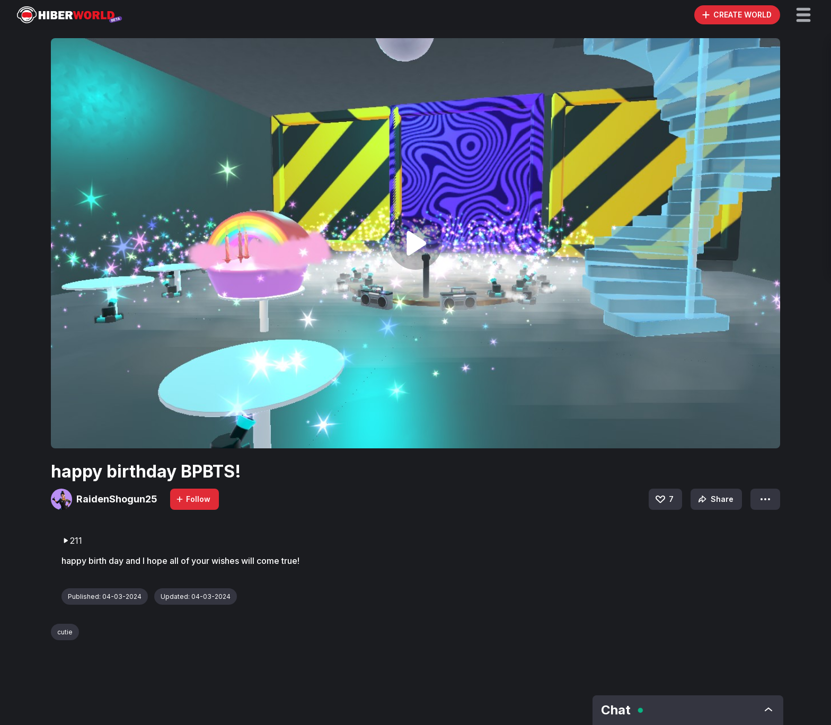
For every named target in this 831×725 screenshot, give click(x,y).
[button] (803, 14)
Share (714, 499)
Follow (192, 498)
